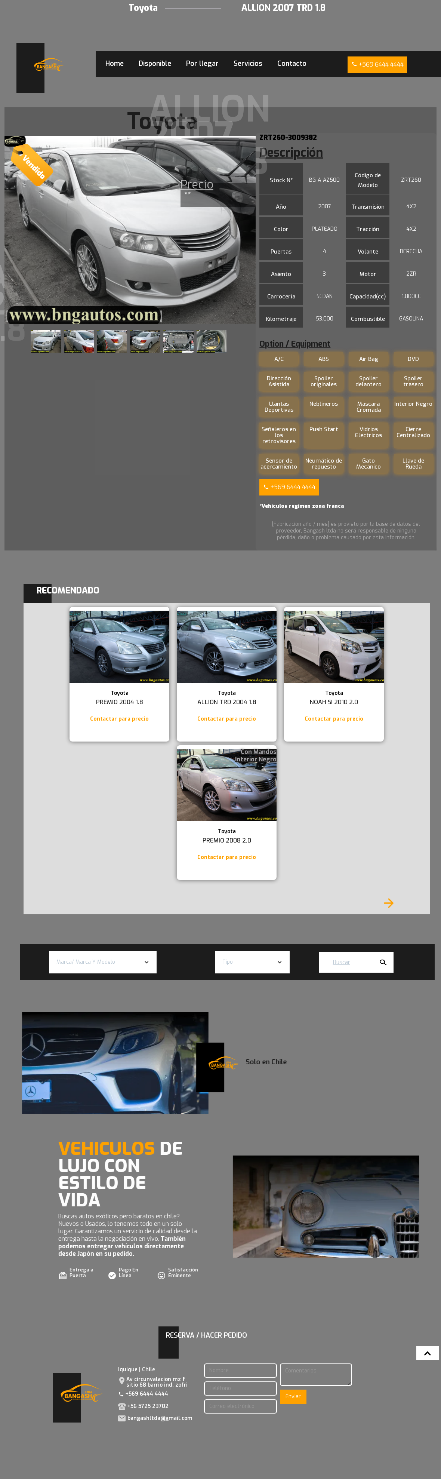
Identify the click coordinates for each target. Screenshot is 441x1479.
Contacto (291, 63)
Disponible (155, 63)
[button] (103, 962)
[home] (49, 64)
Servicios (248, 63)
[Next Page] (388, 903)
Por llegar (202, 63)
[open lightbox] (130, 230)
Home (114, 63)
